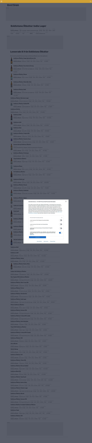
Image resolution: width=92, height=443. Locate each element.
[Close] (66, 202)
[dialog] (46, 221)
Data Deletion (39, 241)
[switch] (60, 220)
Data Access (46, 241)
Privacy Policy (52, 241)
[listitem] (46, 217)
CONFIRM (37, 237)
